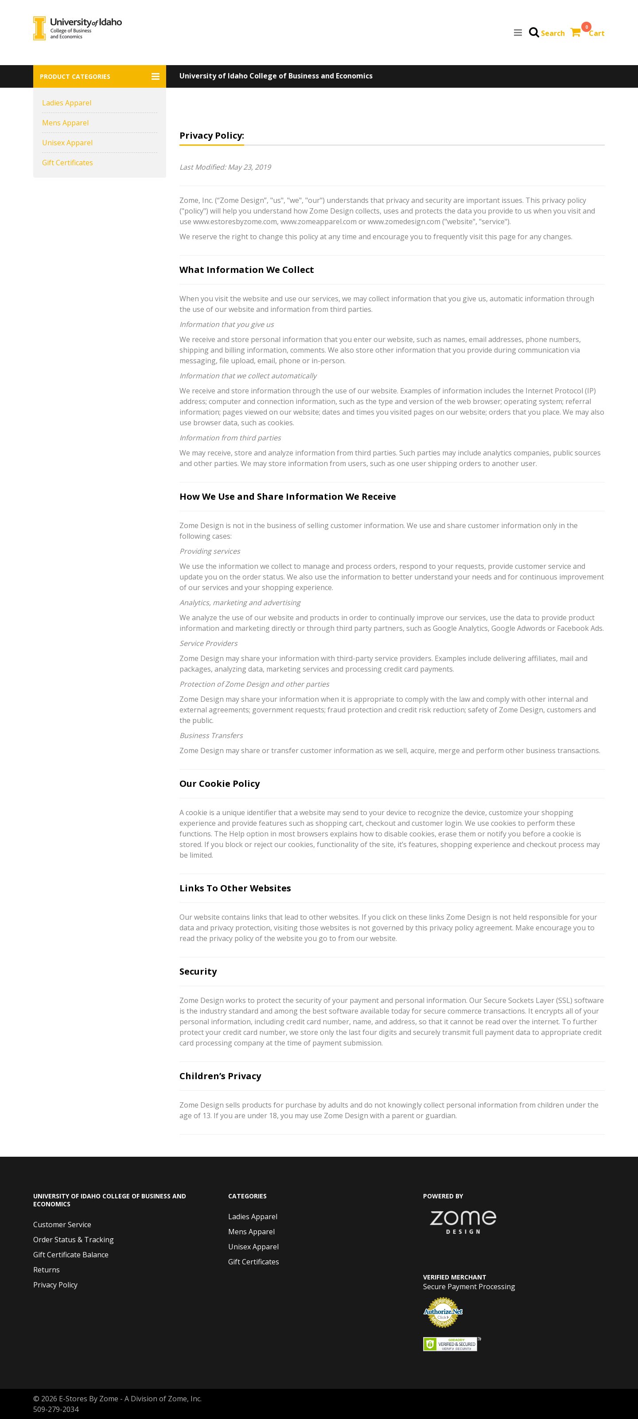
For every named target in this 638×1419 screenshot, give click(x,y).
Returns (46, 1270)
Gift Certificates (67, 162)
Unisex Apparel (67, 143)
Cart (597, 33)
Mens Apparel (65, 123)
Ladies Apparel (66, 103)
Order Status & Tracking (73, 1239)
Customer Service (62, 1224)
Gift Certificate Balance (71, 1255)
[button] (100, 76)
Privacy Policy (55, 1285)
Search (553, 33)
